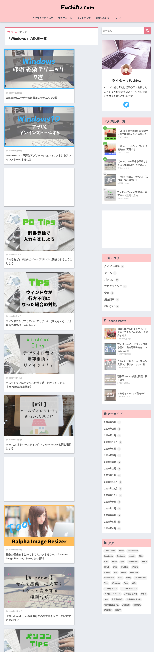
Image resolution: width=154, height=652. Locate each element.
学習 (109, 293)
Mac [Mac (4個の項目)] (115, 574)
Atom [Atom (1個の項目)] (121, 552)
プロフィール (65, 18)
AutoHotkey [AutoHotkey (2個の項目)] (133, 552)
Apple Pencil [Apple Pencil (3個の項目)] (109, 552)
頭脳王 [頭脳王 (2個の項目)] (118, 612)
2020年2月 (112, 429)
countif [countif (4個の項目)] (132, 558)
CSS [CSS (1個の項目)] (141, 558)
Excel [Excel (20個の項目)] (114, 563)
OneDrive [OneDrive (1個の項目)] (134, 574)
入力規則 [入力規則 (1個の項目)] (125, 606)
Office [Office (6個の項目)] (123, 574)
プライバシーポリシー (91, 643)
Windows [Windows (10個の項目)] (116, 585)
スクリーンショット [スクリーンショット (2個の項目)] (129, 590)
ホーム (118, 18)
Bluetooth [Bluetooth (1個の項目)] (108, 558)
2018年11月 (113, 490)
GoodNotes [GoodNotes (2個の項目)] (133, 563)
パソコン (111, 280)
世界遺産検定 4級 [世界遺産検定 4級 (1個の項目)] (111, 606)
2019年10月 (113, 443)
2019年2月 (112, 470)
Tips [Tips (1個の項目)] (106, 585)
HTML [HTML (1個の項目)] (106, 569)
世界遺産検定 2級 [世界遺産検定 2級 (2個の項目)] (133, 601)
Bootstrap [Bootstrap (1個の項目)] (121, 558)
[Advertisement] (27, 118)
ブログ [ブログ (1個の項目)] (143, 596)
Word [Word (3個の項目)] (126, 585)
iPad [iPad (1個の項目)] (115, 569)
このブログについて (43, 18)
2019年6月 (112, 449)
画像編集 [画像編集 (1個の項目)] (137, 606)
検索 (147, 30)
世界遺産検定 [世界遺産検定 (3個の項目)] (117, 601)
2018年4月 (112, 530)
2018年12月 (113, 483)
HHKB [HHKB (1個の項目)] (144, 563)
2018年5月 (112, 523)
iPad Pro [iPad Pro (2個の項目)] (124, 569)
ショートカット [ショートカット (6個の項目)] (110, 590)
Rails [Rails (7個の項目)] (120, 580)
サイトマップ (84, 18)
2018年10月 (113, 496)
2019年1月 (112, 476)
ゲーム (110, 273)
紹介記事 (111, 300)
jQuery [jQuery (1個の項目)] (107, 574)
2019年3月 (112, 463)
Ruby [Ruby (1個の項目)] (128, 580)
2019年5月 (112, 456)
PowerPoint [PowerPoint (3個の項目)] (109, 580)
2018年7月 (112, 510)
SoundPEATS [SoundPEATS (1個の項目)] (140, 580)
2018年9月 (112, 503)
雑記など (111, 307)
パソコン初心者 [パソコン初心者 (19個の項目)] (130, 596)
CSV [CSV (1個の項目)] (106, 563)
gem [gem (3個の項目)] (122, 563)
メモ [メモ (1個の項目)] (106, 601)
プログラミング (115, 286)
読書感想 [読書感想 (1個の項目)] (108, 612)
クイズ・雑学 (114, 266)
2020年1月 (112, 436)
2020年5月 (112, 423)
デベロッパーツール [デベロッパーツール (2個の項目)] (112, 596)
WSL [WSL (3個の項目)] (134, 585)
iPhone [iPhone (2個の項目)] (135, 569)
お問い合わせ (102, 18)
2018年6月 (112, 517)
